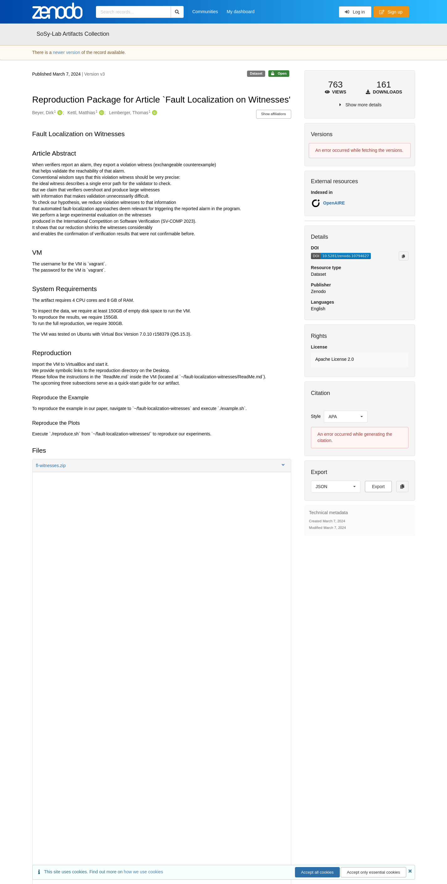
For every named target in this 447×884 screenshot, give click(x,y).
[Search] (177, 12)
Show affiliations (273, 114)
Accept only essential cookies (373, 872)
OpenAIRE (334, 202)
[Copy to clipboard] (403, 256)
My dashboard (241, 11)
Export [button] (378, 486)
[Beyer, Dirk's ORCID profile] (59, 113)
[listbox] (346, 417)
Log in (354, 11)
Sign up (390, 11)
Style (316, 416)
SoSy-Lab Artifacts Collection (73, 34)
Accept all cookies (317, 872)
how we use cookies (143, 871)
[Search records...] (133, 12)
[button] (161, 465)
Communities (205, 11)
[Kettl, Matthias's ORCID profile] (100, 113)
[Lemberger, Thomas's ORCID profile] (153, 113)
